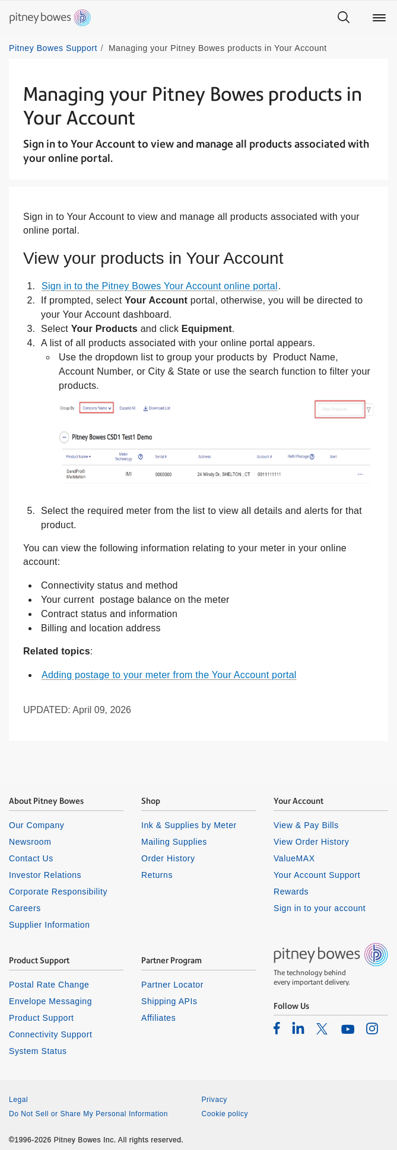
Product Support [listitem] (41, 1018)
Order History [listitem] (168, 858)
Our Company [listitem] (36, 825)
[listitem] (277, 1027)
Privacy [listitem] (214, 1099)
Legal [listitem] (18, 1099)
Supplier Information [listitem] (49, 924)
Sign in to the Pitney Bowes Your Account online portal (160, 286)
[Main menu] (379, 18)
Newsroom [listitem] (30, 841)
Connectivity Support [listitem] (50, 1034)
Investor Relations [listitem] (45, 875)
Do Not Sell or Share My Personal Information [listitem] (88, 1114)
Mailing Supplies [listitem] (174, 841)
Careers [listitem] (25, 908)
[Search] (343, 18)
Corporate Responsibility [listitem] (58, 891)
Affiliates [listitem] (158, 1018)
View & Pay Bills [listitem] (306, 825)
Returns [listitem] (157, 875)
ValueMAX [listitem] (294, 858)
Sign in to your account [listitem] (320, 908)
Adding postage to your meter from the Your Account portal (169, 675)
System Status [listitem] (38, 1051)
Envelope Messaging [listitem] (50, 1001)
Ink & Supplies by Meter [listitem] (189, 825)
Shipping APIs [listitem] (169, 1001)
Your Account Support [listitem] (317, 875)
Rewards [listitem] (291, 891)
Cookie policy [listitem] (225, 1114)
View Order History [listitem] (311, 841)
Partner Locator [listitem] (172, 984)
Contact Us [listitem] (31, 858)
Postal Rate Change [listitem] (49, 984)
